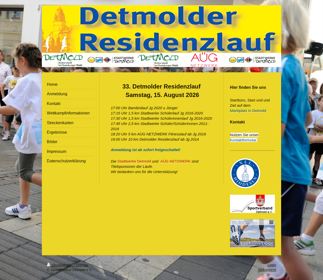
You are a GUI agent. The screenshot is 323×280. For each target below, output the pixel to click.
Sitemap (82, 265)
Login (272, 265)
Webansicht (267, 270)
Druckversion (60, 265)
